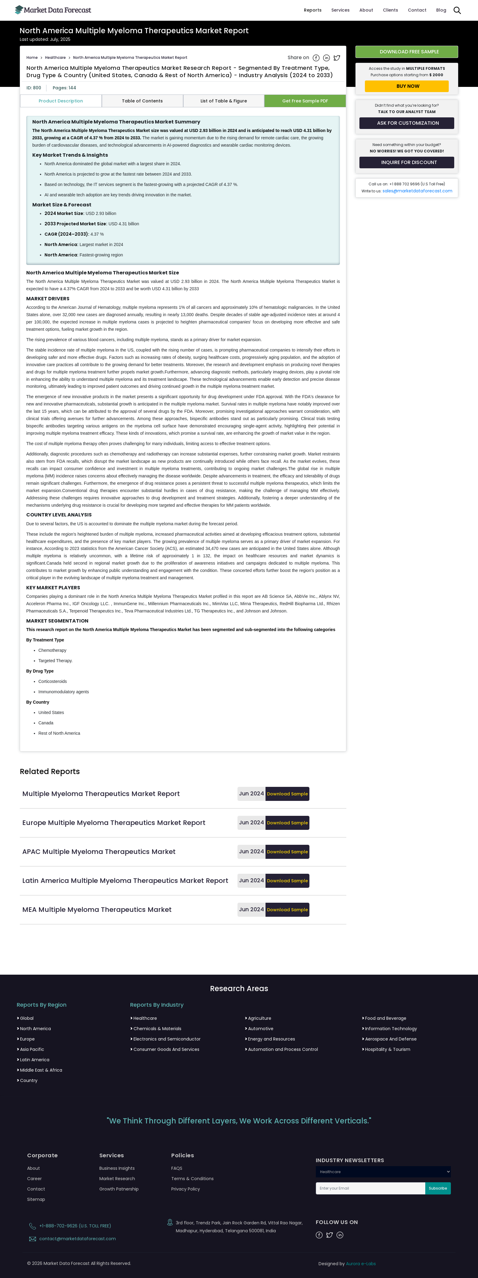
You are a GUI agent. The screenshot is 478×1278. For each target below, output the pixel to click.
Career (34, 1179)
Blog (441, 10)
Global (25, 1018)
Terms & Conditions (192, 1179)
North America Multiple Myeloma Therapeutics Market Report (130, 57)
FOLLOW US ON (337, 1222)
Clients (390, 10)
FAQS (176, 1168)
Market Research (117, 1179)
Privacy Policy (185, 1189)
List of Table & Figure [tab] (224, 101)
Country (27, 1080)
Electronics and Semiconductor (165, 1039)
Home (32, 57)
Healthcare (55, 57)
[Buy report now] (407, 86)
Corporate (42, 1155)
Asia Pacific (30, 1049)
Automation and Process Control (281, 1049)
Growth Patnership (119, 1189)
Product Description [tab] (61, 101)
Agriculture (258, 1018)
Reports (313, 10)
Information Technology (389, 1029)
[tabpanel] (183, 426)
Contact (417, 10)
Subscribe (438, 1188)
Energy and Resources (270, 1039)
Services (340, 10)
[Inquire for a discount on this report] (406, 162)
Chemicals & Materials (155, 1029)
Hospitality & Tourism (386, 1049)
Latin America (33, 1060)
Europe (26, 1039)
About (366, 10)
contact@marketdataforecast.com (71, 1239)
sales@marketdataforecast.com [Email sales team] (417, 191)
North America (34, 1029)
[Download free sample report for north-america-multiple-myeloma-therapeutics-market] (407, 52)
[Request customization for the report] (406, 123)
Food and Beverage (384, 1018)
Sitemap (36, 1199)
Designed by (347, 1264)
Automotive (259, 1029)
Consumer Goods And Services (164, 1049)
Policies (182, 1155)
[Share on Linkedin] (327, 58)
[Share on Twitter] (337, 58)
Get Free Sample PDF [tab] (305, 101)
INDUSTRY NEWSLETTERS (350, 1160)
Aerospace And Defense (389, 1039)
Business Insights (117, 1168)
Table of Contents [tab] (142, 101)
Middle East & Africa (39, 1070)
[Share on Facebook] (317, 58)
